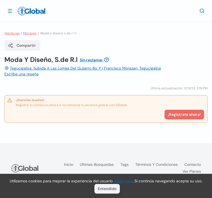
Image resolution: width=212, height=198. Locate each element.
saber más (123, 180)
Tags (124, 164)
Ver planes (191, 171)
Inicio (68, 164)
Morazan (30, 33)
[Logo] (31, 11)
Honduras (12, 33)
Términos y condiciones (156, 164)
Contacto (192, 164)
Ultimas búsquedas (97, 164)
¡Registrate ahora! (184, 114)
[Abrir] (9, 10)
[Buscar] (202, 10)
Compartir (22, 45)
